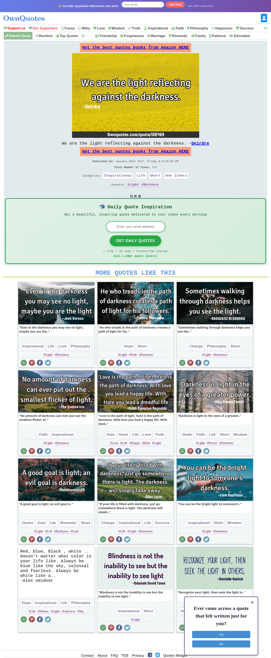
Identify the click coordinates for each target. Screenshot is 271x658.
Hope (128, 359)
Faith (180, 28)
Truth (136, 28)
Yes (221, 632)
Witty (86, 28)
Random (46, 36)
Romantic (180, 36)
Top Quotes (69, 36)
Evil (49, 544)
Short (155, 183)
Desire (27, 536)
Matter (44, 624)
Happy (135, 456)
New (88, 36)
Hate (111, 448)
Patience (219, 36)
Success (247, 28)
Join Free (175, 4)
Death (187, 448)
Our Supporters (44, 28)
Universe (69, 624)
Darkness (151, 193)
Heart (123, 448)
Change (196, 359)
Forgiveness (134, 36)
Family (200, 36)
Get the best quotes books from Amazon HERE (135, 48)
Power (212, 456)
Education (242, 36)
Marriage (158, 36)
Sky (81, 624)
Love (101, 28)
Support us (16, 28)
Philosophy (199, 28)
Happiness (223, 28)
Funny (70, 28)
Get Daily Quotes (135, 251)
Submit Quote (20, 36)
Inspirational (158, 28)
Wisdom (118, 28)
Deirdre (200, 146)
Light (134, 193)
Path (134, 367)
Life (141, 183)
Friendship (108, 36)
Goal (42, 536)
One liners (176, 183)
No (221, 642)
